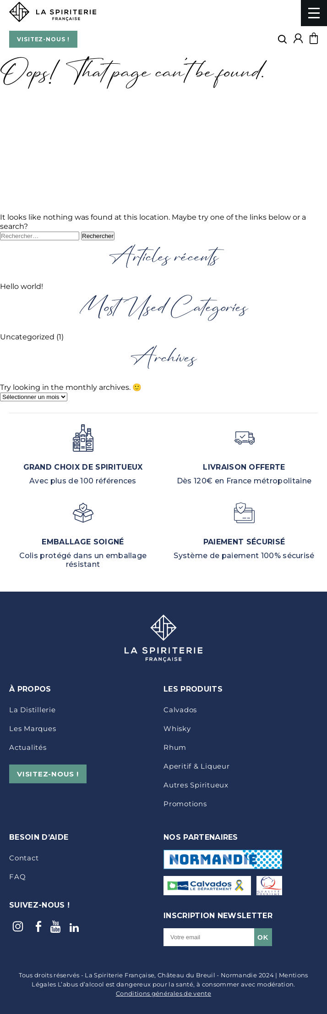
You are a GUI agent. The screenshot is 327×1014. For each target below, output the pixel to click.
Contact (23, 857)
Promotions (185, 803)
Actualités (28, 747)
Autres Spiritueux (196, 785)
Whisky (177, 728)
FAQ (17, 876)
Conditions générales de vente (163, 993)
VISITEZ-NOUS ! (43, 39)
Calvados (180, 709)
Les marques (32, 728)
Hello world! (21, 286)
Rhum (175, 747)
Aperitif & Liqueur (197, 766)
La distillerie (32, 709)
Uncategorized (27, 336)
